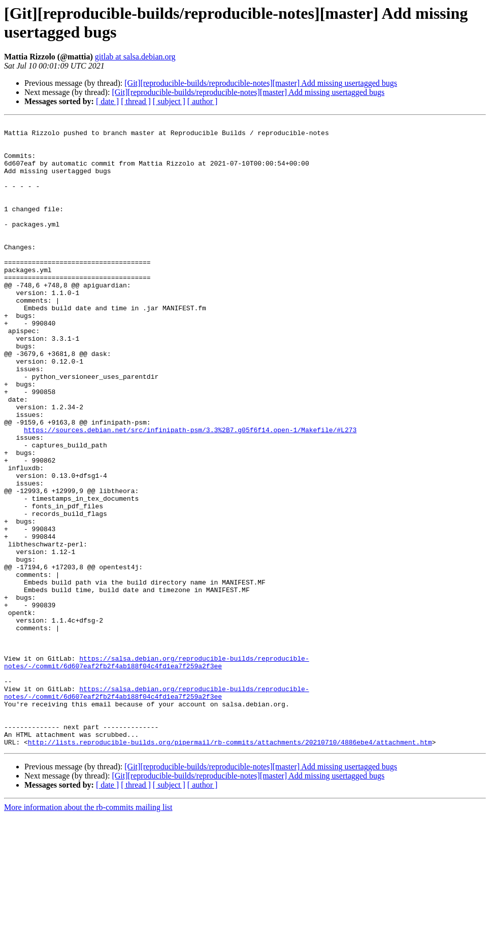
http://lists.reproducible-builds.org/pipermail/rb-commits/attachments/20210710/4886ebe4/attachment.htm (230, 866)
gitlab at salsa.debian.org (135, 56)
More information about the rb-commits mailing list (88, 932)
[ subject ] (169, 101)
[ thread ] (136, 101)
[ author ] (202, 101)
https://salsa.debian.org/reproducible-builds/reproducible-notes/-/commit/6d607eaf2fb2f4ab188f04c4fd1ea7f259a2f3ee (156, 771)
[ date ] (107, 101)
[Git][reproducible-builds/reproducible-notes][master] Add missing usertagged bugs (260, 83)
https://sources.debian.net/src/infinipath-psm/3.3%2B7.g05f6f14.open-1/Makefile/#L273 (190, 492)
